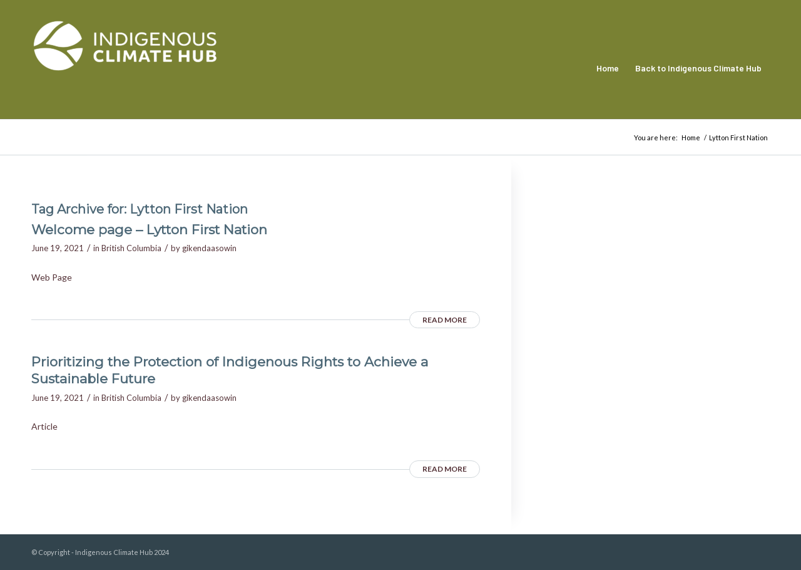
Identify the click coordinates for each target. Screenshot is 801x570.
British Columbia (131, 248)
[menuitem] (607, 68)
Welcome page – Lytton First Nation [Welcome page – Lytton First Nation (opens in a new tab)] (149, 229)
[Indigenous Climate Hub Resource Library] (125, 68)
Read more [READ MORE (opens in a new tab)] (444, 319)
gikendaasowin (209, 248)
